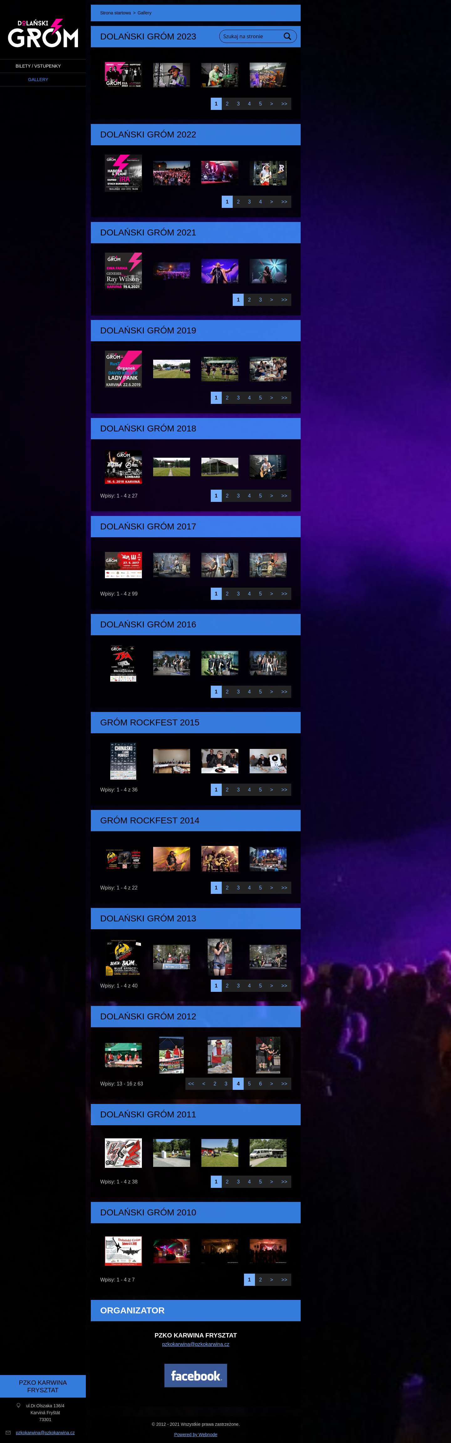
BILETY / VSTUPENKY (38, 66)
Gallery (38, 79)
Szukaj (288, 36)
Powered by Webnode (195, 1434)
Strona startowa (115, 12)
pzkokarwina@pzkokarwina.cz (196, 1344)
